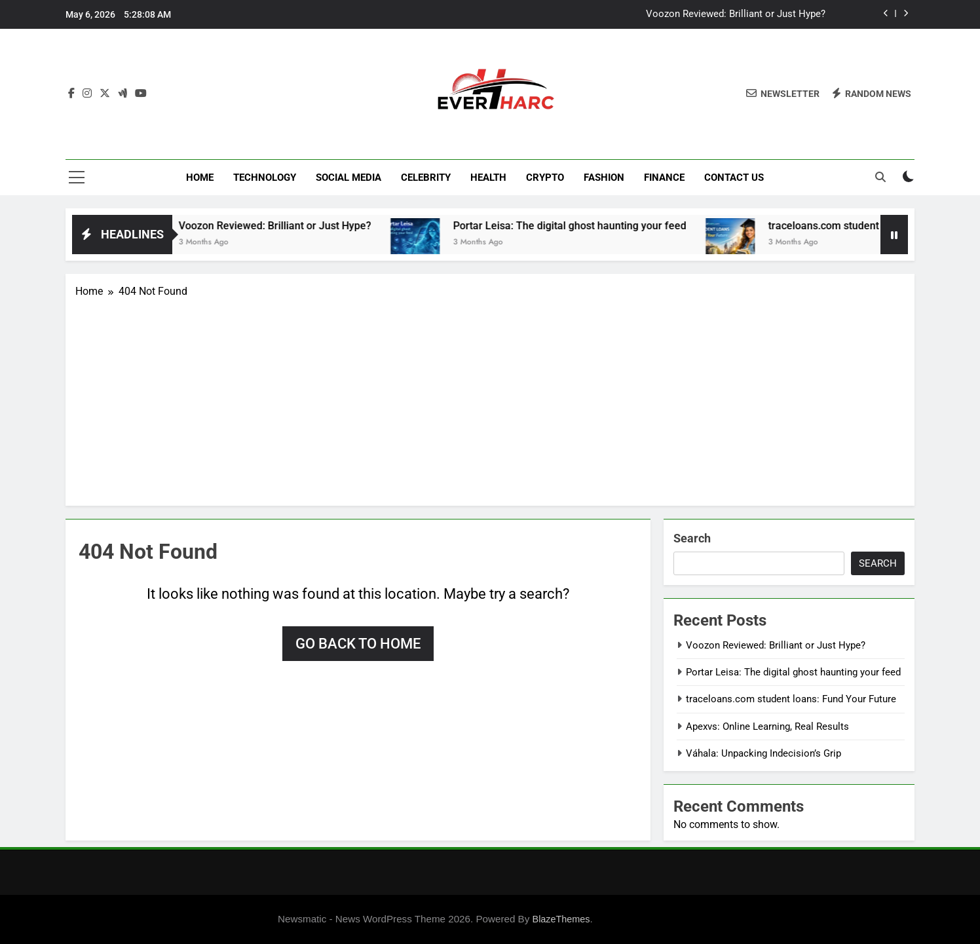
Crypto (545, 177)
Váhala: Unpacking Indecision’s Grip (763, 753)
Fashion (604, 177)
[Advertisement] (490, 397)
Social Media (348, 177)
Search (692, 538)
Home (200, 177)
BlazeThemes (561, 919)
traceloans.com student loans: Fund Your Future (791, 699)
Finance (664, 177)
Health (488, 177)
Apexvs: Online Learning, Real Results (767, 726)
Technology (264, 177)
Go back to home (358, 643)
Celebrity (426, 177)
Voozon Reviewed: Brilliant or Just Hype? (735, 14)
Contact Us (734, 177)
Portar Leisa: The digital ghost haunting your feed (581, 225)
